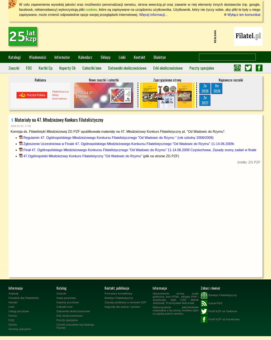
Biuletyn (160, 57)
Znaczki (13, 68)
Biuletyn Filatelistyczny (119, 298)
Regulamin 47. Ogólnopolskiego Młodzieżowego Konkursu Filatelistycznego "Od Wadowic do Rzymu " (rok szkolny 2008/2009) (116, 138)
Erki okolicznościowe (168, 68)
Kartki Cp (46, 68)
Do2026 (216, 88)
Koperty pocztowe (68, 302)
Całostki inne (91, 68)
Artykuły (13, 293)
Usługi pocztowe (18, 311)
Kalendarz (85, 57)
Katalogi (14, 57)
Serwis (12, 324)
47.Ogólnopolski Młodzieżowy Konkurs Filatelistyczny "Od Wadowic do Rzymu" (80, 156)
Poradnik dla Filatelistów (23, 298)
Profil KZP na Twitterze (219, 311)
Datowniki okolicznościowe (127, 68)
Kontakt (139, 57)
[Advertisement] (135, 36)
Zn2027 (205, 100)
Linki (122, 57)
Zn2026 (205, 88)
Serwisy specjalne (19, 329)
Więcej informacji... (153, 15)
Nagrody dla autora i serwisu (122, 306)
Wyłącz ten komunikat (242, 15)
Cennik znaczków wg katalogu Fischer (75, 326)
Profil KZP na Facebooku (220, 319)
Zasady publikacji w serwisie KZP (125, 302)
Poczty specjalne (201, 68)
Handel (12, 302)
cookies (91, 9)
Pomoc (12, 315)
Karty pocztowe (66, 298)
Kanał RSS (211, 303)
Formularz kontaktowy (118, 293)
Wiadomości (37, 57)
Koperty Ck (67, 68)
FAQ (11, 320)
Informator (62, 57)
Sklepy (106, 57)
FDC (29, 68)
